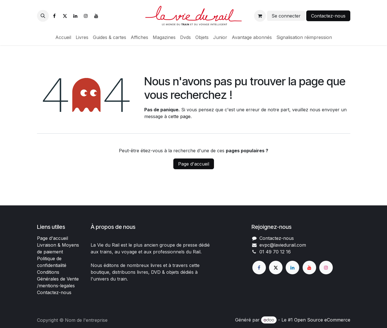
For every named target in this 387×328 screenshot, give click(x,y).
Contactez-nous (328, 16)
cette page (179, 116)
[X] (64, 15)
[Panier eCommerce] (260, 16)
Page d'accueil (193, 164)
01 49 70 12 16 (275, 252)
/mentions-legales (56, 285)
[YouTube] (96, 15)
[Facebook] (54, 15)
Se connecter (286, 16)
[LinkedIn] (75, 15)
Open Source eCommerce (322, 320)
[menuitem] (63, 37)
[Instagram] (85, 15)
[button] (43, 16)
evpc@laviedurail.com (282, 245)
